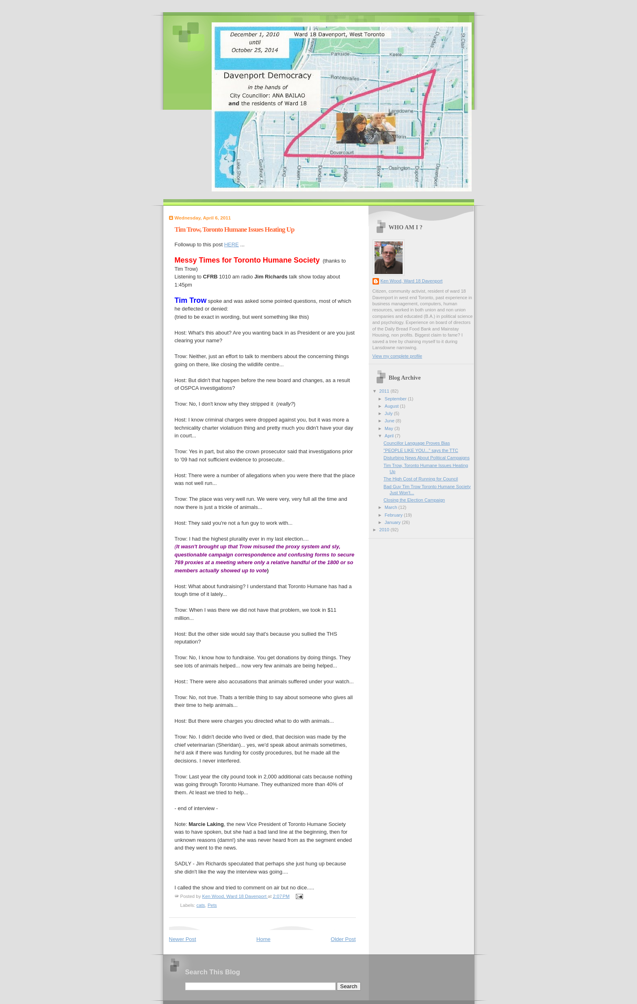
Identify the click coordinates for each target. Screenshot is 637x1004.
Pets (212, 905)
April (390, 435)
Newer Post (182, 939)
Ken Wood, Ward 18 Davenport (412, 280)
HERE (231, 244)
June (390, 420)
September (396, 398)
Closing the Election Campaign (414, 500)
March (392, 507)
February (394, 515)
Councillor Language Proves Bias (417, 443)
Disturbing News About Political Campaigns (427, 457)
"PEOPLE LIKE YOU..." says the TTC (421, 450)
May (389, 428)
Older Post (343, 939)
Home (263, 939)
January (393, 522)
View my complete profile (397, 356)
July (389, 413)
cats (201, 905)
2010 (385, 529)
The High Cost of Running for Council (421, 478)
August (392, 406)
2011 (385, 391)
